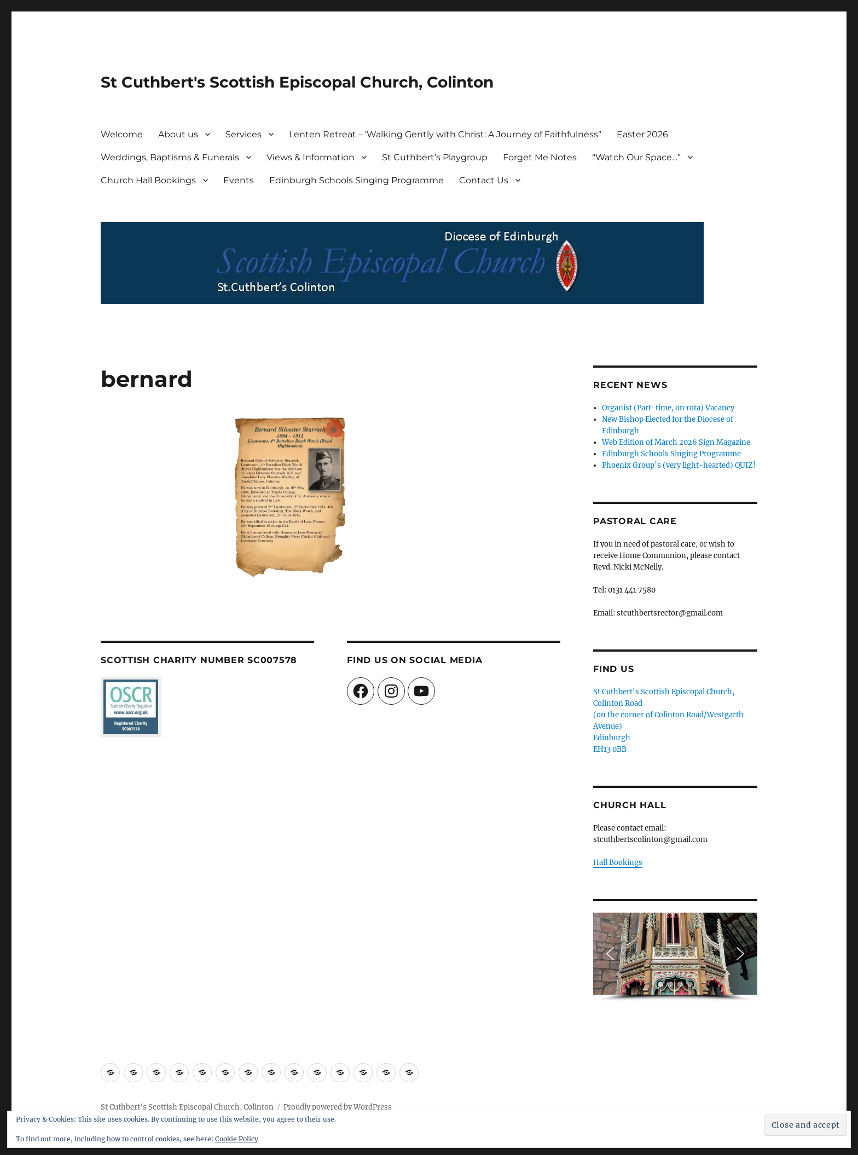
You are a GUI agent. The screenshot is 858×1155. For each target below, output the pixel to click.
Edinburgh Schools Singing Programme (356, 180)
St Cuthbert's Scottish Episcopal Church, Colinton (297, 82)
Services (243, 134)
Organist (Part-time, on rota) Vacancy (668, 408)
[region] (675, 957)
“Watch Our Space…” (636, 157)
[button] (610, 953)
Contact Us (483, 180)
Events (238, 180)
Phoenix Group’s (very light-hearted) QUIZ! (679, 465)
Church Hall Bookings (148, 180)
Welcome (122, 134)
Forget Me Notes (540, 157)
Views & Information (310, 157)
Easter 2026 (642, 134)
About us (178, 134)
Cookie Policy (236, 1139)
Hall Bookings (617, 862)
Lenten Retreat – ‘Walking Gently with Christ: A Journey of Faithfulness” (445, 134)
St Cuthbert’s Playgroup (435, 157)
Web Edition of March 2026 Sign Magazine (676, 442)
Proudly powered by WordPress (337, 1107)
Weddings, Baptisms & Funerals (170, 157)
